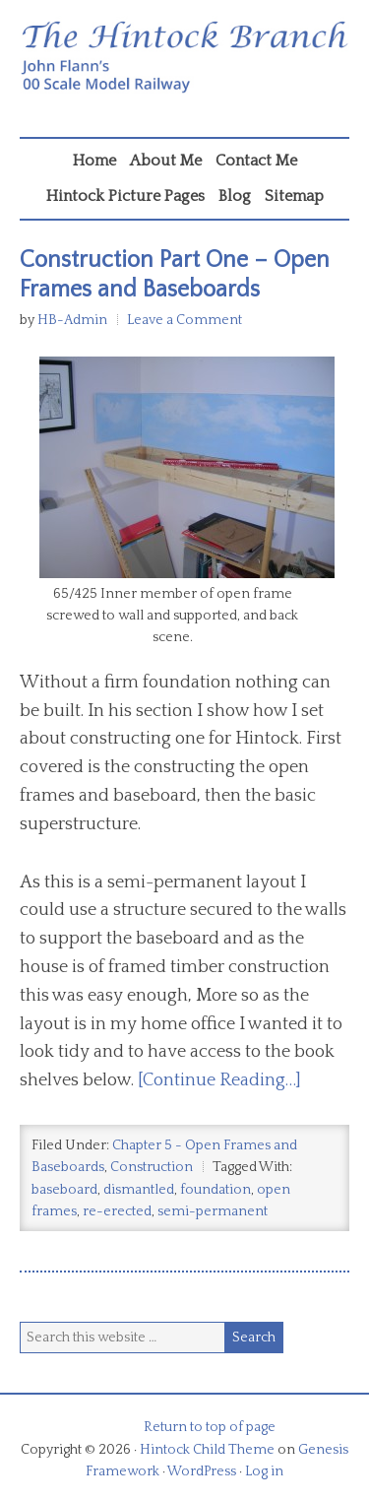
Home (94, 160)
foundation (215, 1190)
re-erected (117, 1211)
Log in (264, 1471)
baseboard (64, 1190)
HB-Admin (72, 320)
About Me (166, 160)
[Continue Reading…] (219, 1080)
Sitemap (294, 196)
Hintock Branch (184, 73)
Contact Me (256, 160)
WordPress (201, 1471)
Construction (151, 1167)
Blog (234, 196)
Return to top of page (210, 1427)
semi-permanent (212, 1211)
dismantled (138, 1190)
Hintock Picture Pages (125, 196)
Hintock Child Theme (207, 1450)
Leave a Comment (184, 320)
